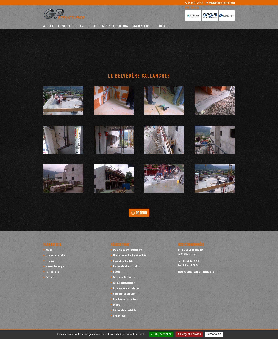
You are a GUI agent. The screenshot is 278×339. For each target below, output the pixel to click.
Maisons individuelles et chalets (129, 255)
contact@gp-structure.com (199, 271)
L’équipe (93, 26)
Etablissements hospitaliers (127, 250)
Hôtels (116, 271)
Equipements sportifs (124, 277)
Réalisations (140, 26)
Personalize (213, 334)
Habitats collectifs (123, 261)
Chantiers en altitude (124, 293)
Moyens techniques (115, 26)
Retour (141, 212)
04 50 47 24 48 (195, 2)
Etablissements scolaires (126, 288)
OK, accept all (161, 334)
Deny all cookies (189, 334)
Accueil (48, 26)
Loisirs (116, 304)
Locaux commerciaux (124, 282)
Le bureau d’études (70, 26)
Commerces (119, 315)
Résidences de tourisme (125, 299)
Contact (163, 26)
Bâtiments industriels (124, 310)
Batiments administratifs (126, 266)
